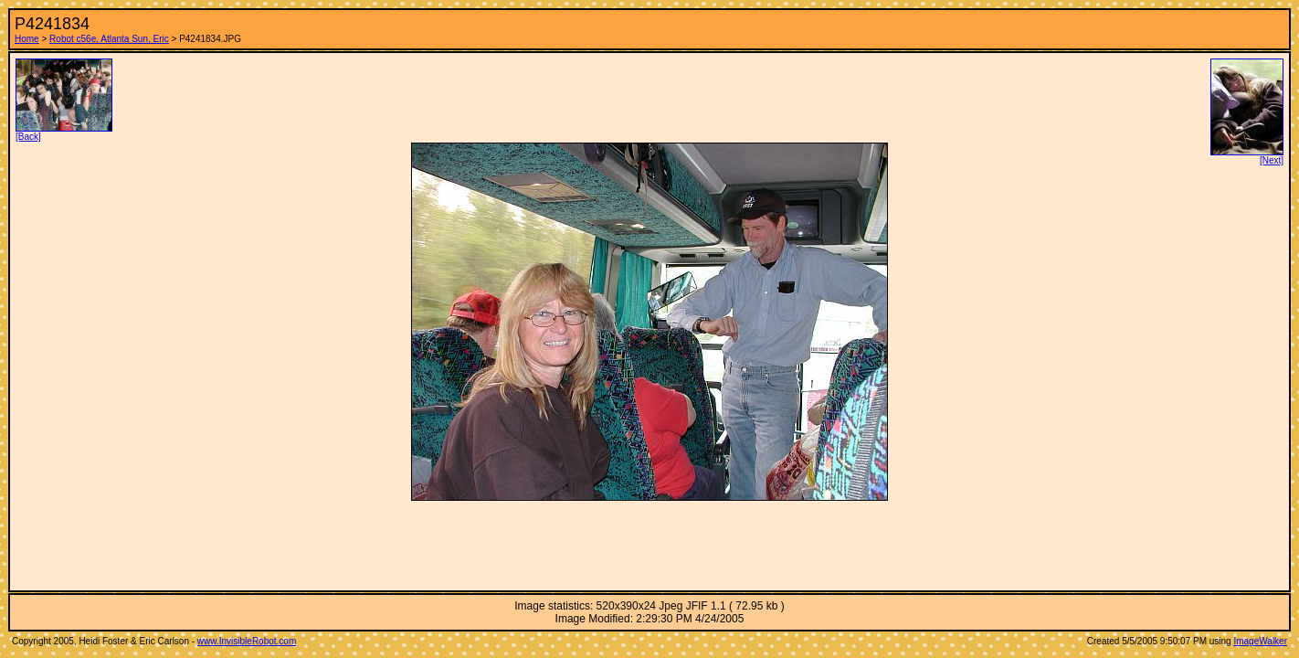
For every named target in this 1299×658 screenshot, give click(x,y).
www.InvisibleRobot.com (246, 641)
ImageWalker (1260, 641)
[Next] (1246, 156)
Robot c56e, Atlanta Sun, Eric (109, 39)
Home (27, 39)
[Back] (64, 132)
